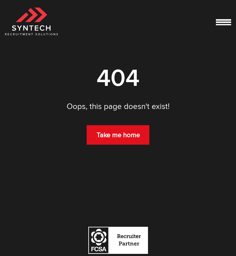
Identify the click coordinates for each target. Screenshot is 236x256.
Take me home (118, 135)
